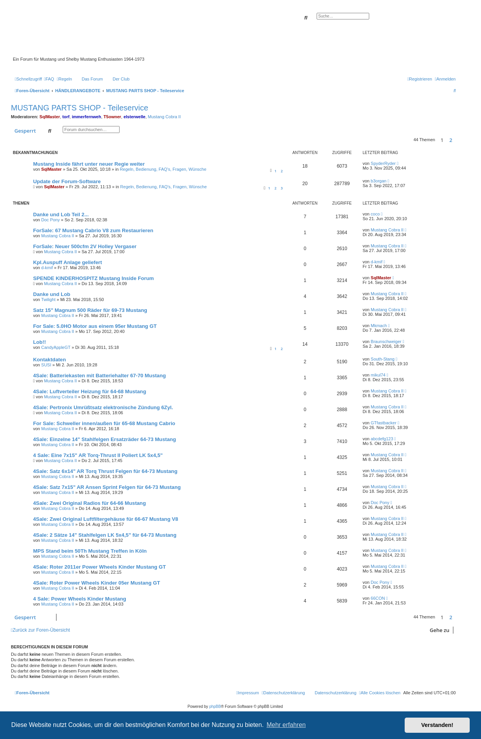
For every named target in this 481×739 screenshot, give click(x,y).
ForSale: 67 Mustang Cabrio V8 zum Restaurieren (93, 230)
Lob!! (39, 342)
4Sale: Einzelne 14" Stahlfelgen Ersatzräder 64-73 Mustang (104, 439)
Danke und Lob (51, 294)
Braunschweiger (386, 341)
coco (375, 214)
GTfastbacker (383, 422)
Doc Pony (50, 219)
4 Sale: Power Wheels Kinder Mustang (79, 599)
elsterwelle (134, 116)
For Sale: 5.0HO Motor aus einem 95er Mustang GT (95, 326)
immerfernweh (86, 116)
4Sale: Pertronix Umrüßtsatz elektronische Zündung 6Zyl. (103, 407)
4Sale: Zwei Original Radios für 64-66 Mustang (89, 503)
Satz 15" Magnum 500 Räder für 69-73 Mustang (90, 310)
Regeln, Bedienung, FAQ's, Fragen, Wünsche (163, 169)
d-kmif (47, 267)
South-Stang (383, 359)
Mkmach (379, 325)
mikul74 (378, 375)
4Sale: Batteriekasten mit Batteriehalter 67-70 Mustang (99, 375)
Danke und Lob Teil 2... (61, 214)
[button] (458, 140)
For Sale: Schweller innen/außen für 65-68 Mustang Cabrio (104, 423)
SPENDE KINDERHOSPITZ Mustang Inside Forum (93, 278)
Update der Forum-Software (67, 181)
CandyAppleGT (55, 347)
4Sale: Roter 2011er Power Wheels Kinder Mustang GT (99, 567)
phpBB (215, 706)
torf (65, 116)
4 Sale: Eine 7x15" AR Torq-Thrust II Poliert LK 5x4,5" (98, 455)
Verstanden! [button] (437, 725)
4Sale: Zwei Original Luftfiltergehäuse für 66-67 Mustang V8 (105, 519)
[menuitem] (49, 79)
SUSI (46, 364)
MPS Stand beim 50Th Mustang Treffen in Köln (90, 551)
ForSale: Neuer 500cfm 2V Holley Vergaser (84, 246)
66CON (378, 598)
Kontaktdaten (49, 359)
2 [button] (450, 140)
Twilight (48, 299)
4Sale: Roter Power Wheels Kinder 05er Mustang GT (96, 583)
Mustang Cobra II (164, 116)
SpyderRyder (383, 163)
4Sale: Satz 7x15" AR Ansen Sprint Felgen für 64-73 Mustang (107, 487)
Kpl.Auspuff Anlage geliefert (67, 262)
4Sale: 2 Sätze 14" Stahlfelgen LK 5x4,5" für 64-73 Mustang (104, 535)
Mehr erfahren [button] (286, 724)
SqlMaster (49, 116)
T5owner (112, 116)
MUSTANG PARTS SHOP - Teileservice (79, 107)
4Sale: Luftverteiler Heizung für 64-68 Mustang (89, 391)
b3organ (378, 181)
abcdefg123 (382, 438)
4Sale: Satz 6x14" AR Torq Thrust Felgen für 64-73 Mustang (105, 471)
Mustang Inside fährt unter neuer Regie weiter (89, 164)
